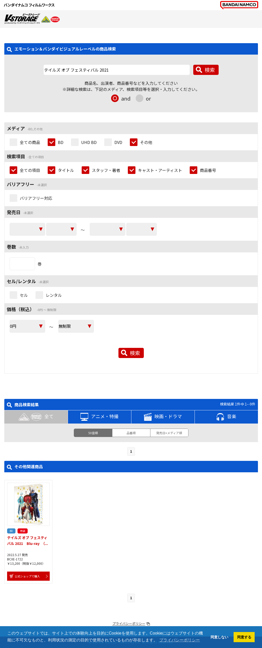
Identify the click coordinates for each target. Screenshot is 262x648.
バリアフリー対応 (36, 198)
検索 (210, 69)
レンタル (54, 295)
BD (60, 142)
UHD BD (89, 142)
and (126, 98)
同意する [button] (244, 637)
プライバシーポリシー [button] (179, 640)
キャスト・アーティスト (160, 170)
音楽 (226, 417)
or (148, 98)
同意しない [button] (219, 637)
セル (24, 295)
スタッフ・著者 (106, 170)
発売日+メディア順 (169, 433)
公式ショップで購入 (27, 576)
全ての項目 (30, 170)
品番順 (131, 433)
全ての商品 (30, 142)
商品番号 (208, 170)
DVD (118, 142)
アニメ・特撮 (99, 417)
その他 (146, 142)
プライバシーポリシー (128, 623)
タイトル (66, 170)
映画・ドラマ (163, 417)
